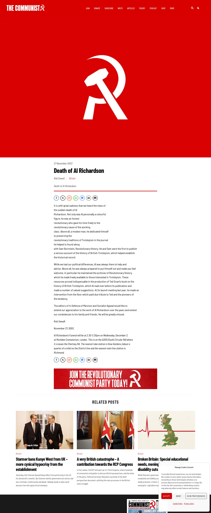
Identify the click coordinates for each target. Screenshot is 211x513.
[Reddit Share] (69, 198)
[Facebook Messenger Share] (82, 198)
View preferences (196, 496)
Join (88, 8)
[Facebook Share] (56, 198)
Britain (72, 178)
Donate (97, 8)
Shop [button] (163, 8)
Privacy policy (189, 503)
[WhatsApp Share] (75, 198)
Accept (166, 496)
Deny (178, 496)
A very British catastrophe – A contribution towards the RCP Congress (105, 462)
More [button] (172, 8)
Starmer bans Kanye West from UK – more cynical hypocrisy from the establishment (42, 464)
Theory (142, 8)
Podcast (153, 8)
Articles (131, 8)
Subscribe (109, 8)
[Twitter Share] (62, 198)
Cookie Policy (178, 503)
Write (120, 8)
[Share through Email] (88, 198)
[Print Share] (95, 198)
